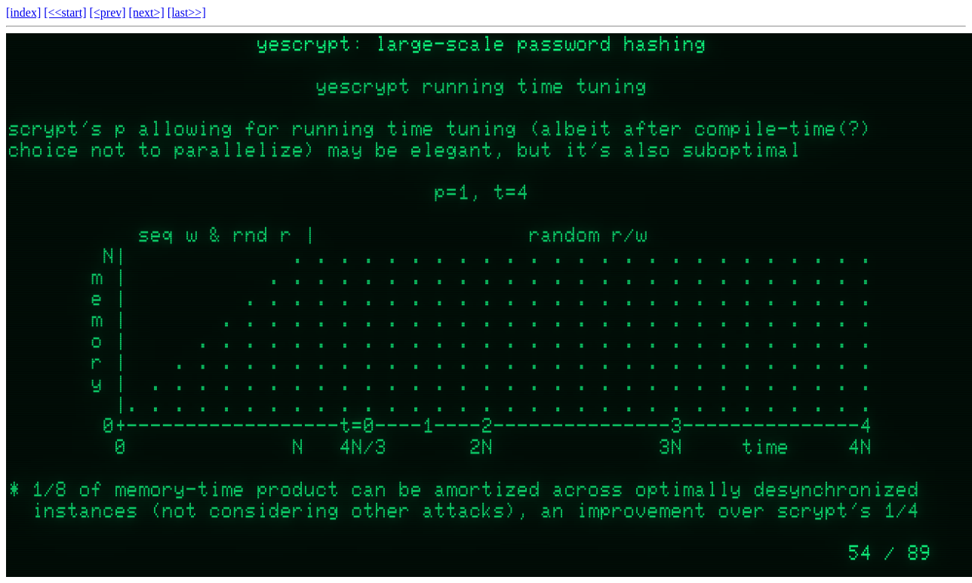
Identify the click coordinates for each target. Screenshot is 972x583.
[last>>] (187, 12)
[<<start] (65, 12)
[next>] (147, 12)
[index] (23, 12)
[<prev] (107, 12)
